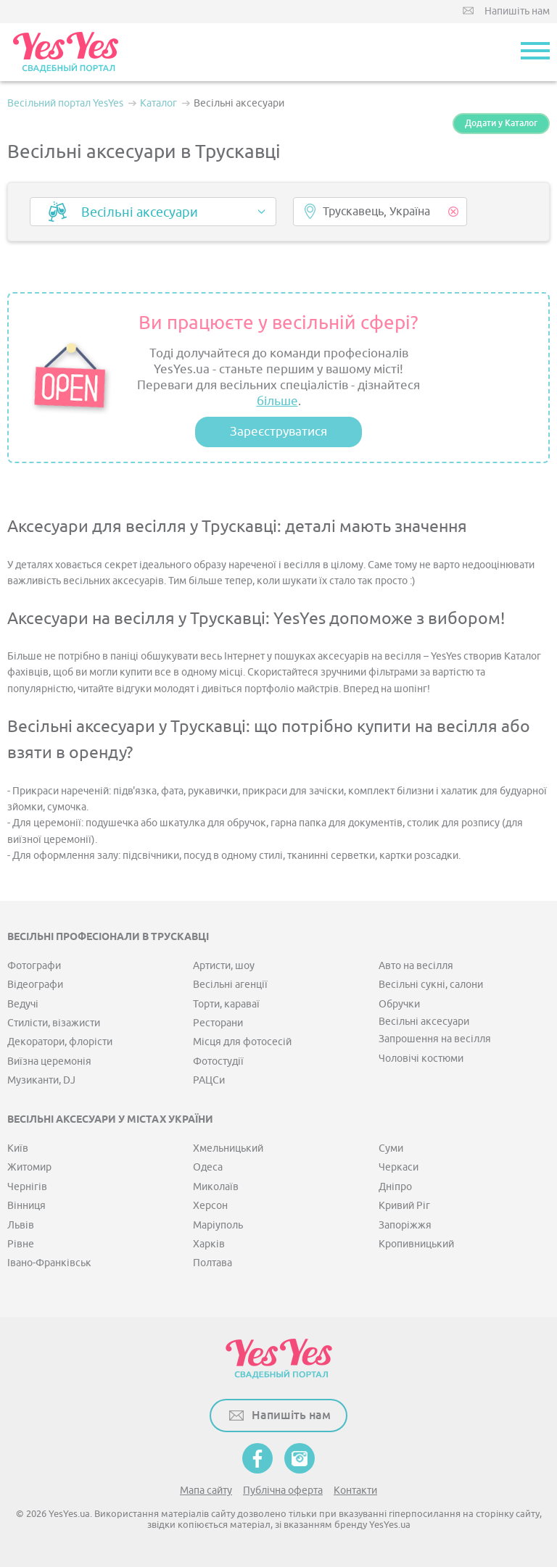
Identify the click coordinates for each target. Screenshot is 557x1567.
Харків (209, 1244)
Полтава (212, 1263)
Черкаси (398, 1167)
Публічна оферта (283, 1490)
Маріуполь (218, 1225)
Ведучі (22, 1004)
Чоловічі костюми (421, 1058)
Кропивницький (416, 1244)
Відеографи (35, 984)
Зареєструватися (278, 431)
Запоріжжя (405, 1225)
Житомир (29, 1167)
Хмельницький (228, 1148)
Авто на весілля (416, 966)
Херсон (210, 1206)
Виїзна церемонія (49, 1061)
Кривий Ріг (404, 1206)
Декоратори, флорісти (59, 1042)
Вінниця (26, 1206)
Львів (20, 1225)
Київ (17, 1148)
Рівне (20, 1244)
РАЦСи (209, 1080)
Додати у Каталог (501, 123)
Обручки (399, 1004)
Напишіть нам (517, 11)
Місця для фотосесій (242, 1042)
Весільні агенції (230, 984)
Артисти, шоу (224, 966)
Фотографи (34, 966)
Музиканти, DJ (41, 1080)
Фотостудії (218, 1061)
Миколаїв (216, 1187)
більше (277, 401)
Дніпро (395, 1187)
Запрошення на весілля (435, 1039)
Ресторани (218, 1023)
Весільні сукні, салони (431, 984)
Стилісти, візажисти (53, 1023)
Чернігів (27, 1187)
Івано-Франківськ (49, 1263)
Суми (391, 1148)
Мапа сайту (206, 1490)
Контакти (355, 1490)
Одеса (208, 1167)
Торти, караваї (226, 1004)
